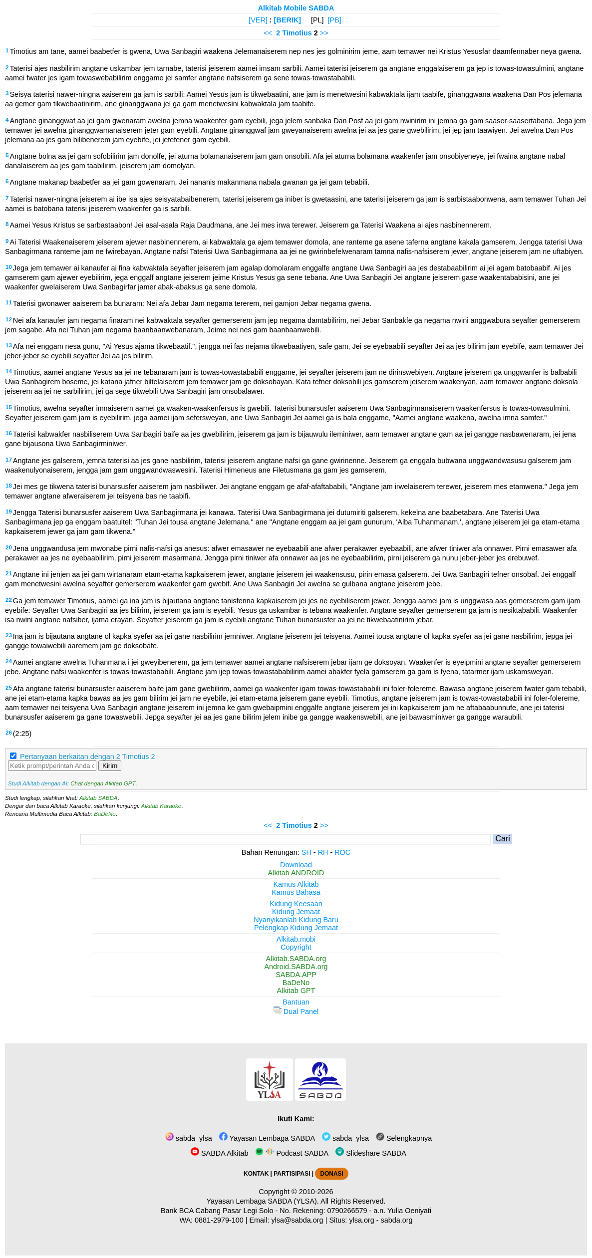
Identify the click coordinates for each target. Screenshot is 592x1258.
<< (268, 33)
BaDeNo (105, 814)
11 (8, 302)
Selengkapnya (404, 1138)
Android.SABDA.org (295, 967)
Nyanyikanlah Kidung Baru (296, 920)
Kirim (109, 765)
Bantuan (296, 1002)
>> (324, 33)
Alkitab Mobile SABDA (296, 8)
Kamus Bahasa (296, 892)
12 (8, 319)
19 (8, 511)
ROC (342, 852)
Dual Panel (296, 1011)
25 (8, 688)
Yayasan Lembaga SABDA (267, 1138)
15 (8, 407)
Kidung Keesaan (296, 904)
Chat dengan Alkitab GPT (102, 783)
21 (8, 573)
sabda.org (397, 1220)
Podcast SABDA (291, 1153)
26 (8, 733)
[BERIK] (287, 20)
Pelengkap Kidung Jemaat (296, 928)
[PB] (334, 20)
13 (8, 345)
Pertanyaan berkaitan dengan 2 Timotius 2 (87, 756)
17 (8, 460)
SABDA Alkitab (219, 1153)
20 (8, 547)
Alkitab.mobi (296, 939)
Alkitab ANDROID (296, 873)
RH (323, 852)
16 (8, 433)
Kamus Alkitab (295, 884)
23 (8, 635)
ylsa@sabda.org (297, 1220)
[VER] (258, 20)
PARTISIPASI (292, 1173)
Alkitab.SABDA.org (296, 959)
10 (8, 267)
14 (8, 371)
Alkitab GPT (296, 991)
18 (8, 486)
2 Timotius (294, 33)
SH (306, 852)
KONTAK (256, 1173)
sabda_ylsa (188, 1138)
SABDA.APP (296, 975)
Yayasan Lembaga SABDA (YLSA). (263, 1201)
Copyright (296, 947)
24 (8, 661)
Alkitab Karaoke (161, 806)
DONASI (331, 1173)
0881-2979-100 (219, 1220)
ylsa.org (361, 1220)
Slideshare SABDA (370, 1153)
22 (8, 600)
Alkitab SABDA (98, 798)
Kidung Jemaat (296, 912)
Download (296, 865)
